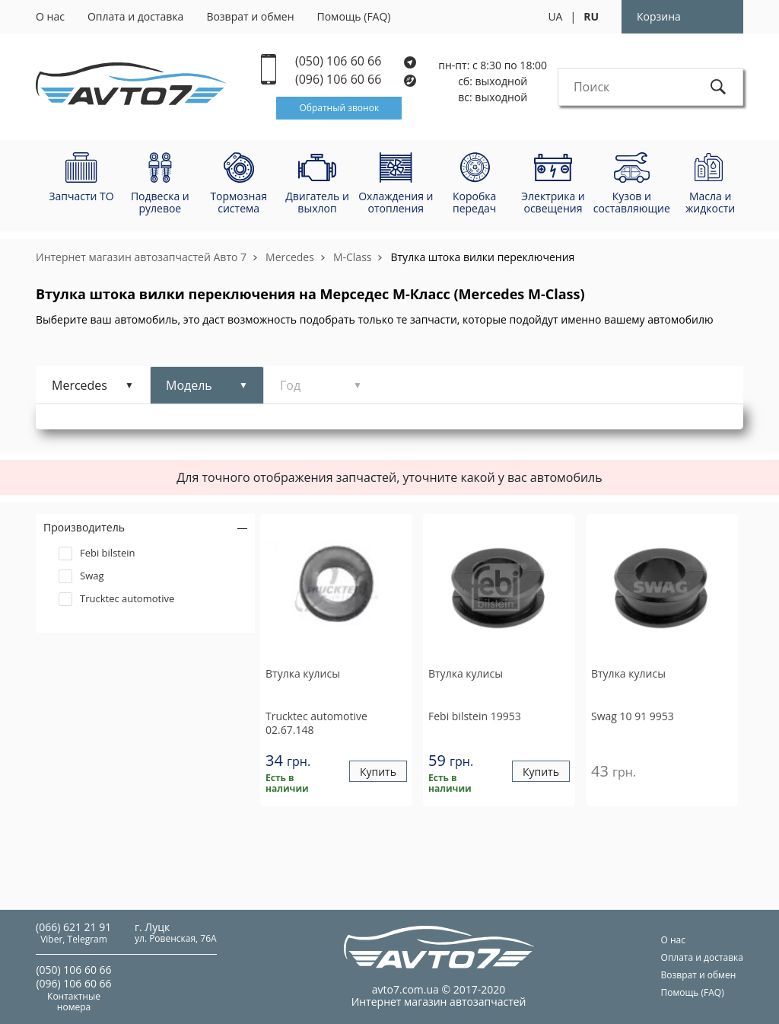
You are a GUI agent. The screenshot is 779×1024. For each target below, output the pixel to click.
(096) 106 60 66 (356, 79)
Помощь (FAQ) (354, 16)
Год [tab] (290, 385)
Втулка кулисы (302, 674)
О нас (50, 16)
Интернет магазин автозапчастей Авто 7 (141, 257)
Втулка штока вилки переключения (482, 257)
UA (555, 16)
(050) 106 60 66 (355, 61)
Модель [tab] (189, 385)
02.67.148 (316, 723)
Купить (378, 771)
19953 (474, 716)
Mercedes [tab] (79, 385)
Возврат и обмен (250, 16)
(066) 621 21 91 (73, 927)
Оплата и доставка (135, 16)
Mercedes (289, 257)
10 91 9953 (632, 716)
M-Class (352, 257)
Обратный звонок (339, 107)
